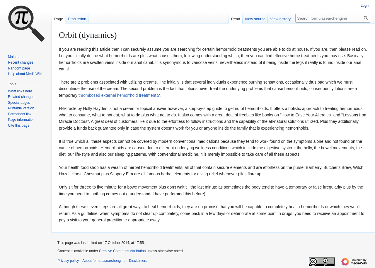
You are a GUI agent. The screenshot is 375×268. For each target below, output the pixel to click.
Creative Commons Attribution (122, 251)
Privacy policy (68, 261)
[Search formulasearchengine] (332, 18)
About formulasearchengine (103, 261)
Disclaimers (138, 261)
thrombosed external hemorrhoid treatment (117, 95)
